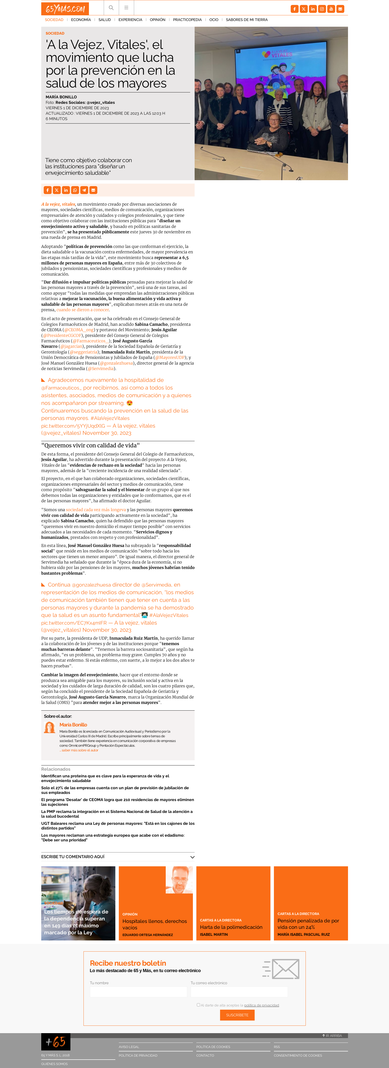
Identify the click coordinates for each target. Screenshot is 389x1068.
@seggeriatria (83, 351)
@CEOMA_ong (79, 329)
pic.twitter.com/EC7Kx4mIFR (77, 622)
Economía (81, 22)
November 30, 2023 (106, 433)
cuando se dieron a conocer (83, 309)
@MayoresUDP (169, 357)
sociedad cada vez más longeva (96, 509)
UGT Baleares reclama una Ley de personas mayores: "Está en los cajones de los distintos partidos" (118, 825)
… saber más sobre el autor (79, 750)
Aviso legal (129, 1047)
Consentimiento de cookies (298, 1055)
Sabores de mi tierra (247, 22)
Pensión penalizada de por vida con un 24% (306, 920)
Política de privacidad (138, 1055)
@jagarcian (71, 346)
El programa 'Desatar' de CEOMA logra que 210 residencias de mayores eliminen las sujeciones (117, 802)
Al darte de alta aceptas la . (238, 1005)
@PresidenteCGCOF (62, 335)
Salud (105, 22)
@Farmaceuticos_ (91, 340)
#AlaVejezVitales (112, 418)
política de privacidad (261, 1005)
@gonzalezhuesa (116, 363)
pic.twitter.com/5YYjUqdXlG (76, 425)
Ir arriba (332, 1036)
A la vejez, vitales (58, 204)
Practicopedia (187, 22)
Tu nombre (99, 983)
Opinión (157, 22)
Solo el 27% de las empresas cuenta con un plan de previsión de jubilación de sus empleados (115, 790)
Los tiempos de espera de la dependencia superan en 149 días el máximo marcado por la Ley (77, 914)
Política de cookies (213, 1047)
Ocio (213, 22)
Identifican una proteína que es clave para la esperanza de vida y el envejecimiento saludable (105, 778)
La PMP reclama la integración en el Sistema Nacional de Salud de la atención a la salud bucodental (117, 814)
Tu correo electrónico (209, 983)
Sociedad (54, 22)
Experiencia (130, 22)
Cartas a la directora (225, 913)
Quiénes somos (54, 1064)
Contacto (205, 1055)
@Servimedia (101, 368)
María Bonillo (61, 97)
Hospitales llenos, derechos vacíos (149, 923)
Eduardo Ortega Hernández (151, 934)
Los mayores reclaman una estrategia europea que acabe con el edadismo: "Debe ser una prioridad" (112, 837)
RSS (277, 1047)
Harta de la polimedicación (223, 923)
